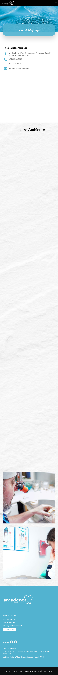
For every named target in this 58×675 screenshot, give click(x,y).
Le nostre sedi (9, 629)
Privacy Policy (47, 671)
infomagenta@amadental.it (12, 626)
